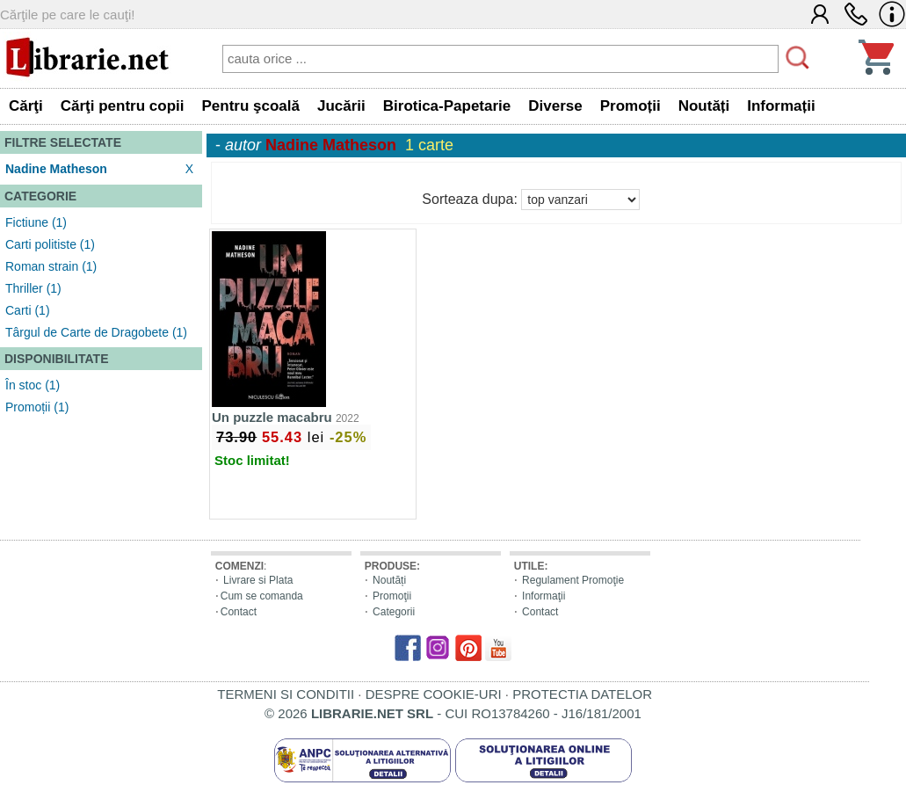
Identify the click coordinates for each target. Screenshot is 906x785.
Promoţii (392, 596)
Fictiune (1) (36, 222)
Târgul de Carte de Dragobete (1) (96, 332)
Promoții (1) (37, 407)
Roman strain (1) (51, 266)
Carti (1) (27, 310)
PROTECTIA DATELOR (582, 694)
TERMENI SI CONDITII (285, 694)
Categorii (394, 612)
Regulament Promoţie (573, 580)
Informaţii (543, 596)
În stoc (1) (32, 385)
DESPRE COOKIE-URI (434, 694)
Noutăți (389, 580)
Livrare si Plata (258, 580)
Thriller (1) (33, 288)
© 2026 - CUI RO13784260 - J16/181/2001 (453, 713)
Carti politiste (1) (50, 244)
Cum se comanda (262, 596)
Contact (239, 612)
